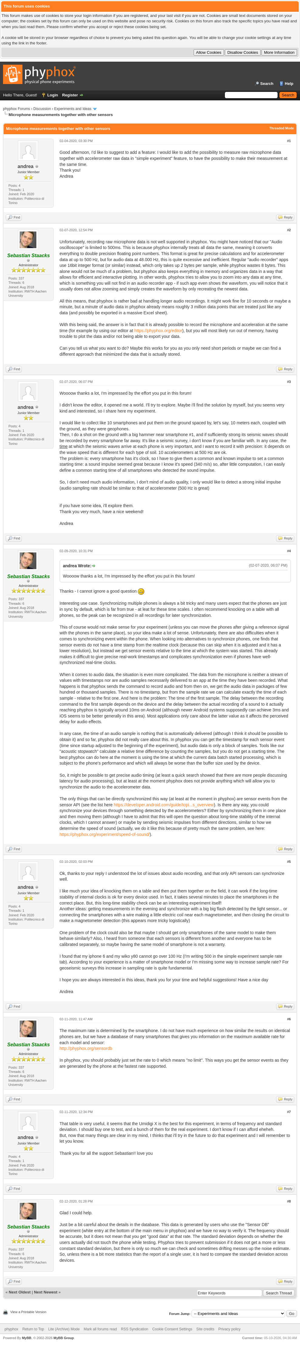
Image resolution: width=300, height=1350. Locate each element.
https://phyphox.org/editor (158, 330)
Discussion (42, 109)
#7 (289, 1112)
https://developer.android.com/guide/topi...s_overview (164, 804)
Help (289, 83)
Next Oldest (20, 1292)
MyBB (26, 1338)
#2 (289, 230)
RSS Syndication (134, 1329)
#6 (289, 1019)
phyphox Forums (16, 109)
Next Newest (45, 1292)
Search (266, 83)
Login (52, 95)
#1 (289, 141)
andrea (25, 166)
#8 (289, 1201)
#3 (289, 382)
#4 (289, 551)
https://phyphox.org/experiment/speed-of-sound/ (105, 834)
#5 (289, 861)
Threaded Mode (281, 128)
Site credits (205, 1329)
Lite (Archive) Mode (64, 1329)
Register (70, 95)
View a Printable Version (28, 1312)
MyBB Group (63, 1338)
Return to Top (33, 1329)
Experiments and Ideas (73, 109)
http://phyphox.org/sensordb (86, 1048)
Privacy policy (229, 1329)
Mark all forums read (100, 1329)
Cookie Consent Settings (172, 1329)
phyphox (11, 1329)
